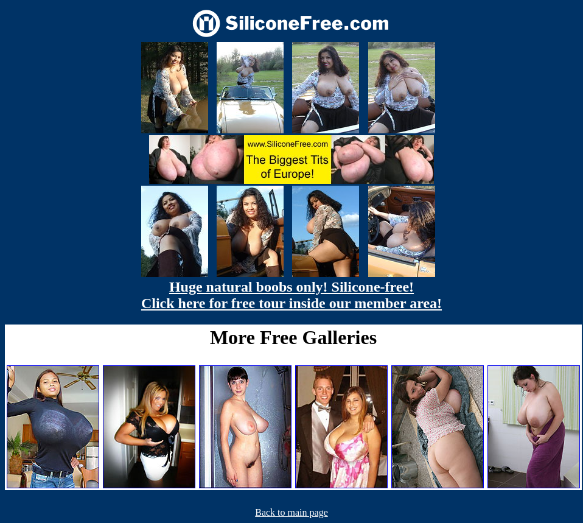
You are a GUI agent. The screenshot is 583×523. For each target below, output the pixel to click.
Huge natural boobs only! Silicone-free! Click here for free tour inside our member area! (291, 295)
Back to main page (291, 512)
